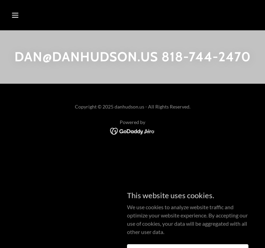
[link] (132, 130)
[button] (36, 15)
